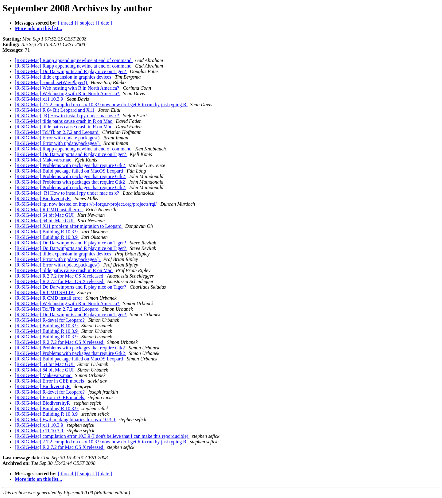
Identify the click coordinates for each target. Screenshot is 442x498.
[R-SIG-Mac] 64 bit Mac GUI (45, 215)
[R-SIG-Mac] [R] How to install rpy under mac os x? (67, 115)
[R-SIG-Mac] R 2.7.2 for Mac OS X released (59, 275)
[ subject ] (87, 22)
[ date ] (105, 22)
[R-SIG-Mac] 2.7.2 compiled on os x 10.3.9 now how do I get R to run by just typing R (101, 104)
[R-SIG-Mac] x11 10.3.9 (39, 99)
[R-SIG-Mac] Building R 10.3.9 (47, 231)
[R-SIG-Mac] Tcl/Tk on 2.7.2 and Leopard (57, 132)
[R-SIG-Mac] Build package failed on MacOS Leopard (69, 170)
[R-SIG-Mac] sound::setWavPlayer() (51, 82)
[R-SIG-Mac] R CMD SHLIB (45, 292)
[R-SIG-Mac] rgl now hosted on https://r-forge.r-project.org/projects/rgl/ (86, 204)
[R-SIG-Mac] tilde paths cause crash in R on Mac (64, 121)
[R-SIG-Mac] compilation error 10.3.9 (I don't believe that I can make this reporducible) (102, 436)
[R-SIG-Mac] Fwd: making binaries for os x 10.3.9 (65, 419)
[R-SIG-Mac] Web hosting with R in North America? (67, 88)
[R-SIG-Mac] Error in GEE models (50, 380)
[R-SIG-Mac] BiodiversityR (43, 198)
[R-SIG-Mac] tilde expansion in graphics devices (63, 77)
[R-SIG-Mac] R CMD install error (49, 209)
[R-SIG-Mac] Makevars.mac (43, 159)
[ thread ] (67, 22)
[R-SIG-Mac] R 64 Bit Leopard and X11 (55, 110)
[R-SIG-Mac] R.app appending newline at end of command (74, 60)
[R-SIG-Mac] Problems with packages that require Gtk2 (70, 165)
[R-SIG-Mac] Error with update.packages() (58, 137)
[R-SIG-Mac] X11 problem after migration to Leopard (69, 226)
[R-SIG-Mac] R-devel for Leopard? (50, 320)
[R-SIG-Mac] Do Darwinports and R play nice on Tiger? (71, 71)
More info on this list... (38, 28)
